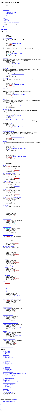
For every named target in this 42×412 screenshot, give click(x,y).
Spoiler (4, 165)
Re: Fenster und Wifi (16, 115)
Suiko (9, 54)
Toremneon (7, 228)
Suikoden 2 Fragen (7, 205)
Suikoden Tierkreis (7, 109)
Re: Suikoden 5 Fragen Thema (18, 105)
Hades (9, 75)
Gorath (6, 259)
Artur (15, 343)
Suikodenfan (10, 116)
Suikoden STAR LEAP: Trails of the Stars (12, 197)
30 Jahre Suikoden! (7, 219)
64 (6, 290)
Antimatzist (9, 44)
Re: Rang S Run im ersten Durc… (19, 94)
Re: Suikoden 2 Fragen (17, 63)
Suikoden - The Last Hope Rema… (19, 148)
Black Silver (16, 186)
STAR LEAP (6, 153)
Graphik (5, 331)
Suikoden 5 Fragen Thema (8, 246)
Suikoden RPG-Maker (14, 145)
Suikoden (4, 29)
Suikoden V (5, 99)
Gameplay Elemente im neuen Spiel (10, 323)
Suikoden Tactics (6, 88)
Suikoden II (5, 58)
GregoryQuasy (8, 275)
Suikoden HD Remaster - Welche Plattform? (12, 299)
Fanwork (5, 141)
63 (6, 288)
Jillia (7, 31)
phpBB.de (15, 399)
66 (6, 292)
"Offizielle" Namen (7, 181)
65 (6, 291)
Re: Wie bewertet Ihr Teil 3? (18, 74)
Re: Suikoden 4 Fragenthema (18, 84)
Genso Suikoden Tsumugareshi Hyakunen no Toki (13, 119)
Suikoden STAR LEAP (8, 235)
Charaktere (5, 273)
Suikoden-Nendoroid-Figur (18, 137)
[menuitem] (11, 12)
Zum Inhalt (3, 7)
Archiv (10, 123)
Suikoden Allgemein (7, 38)
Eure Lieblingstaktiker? (8, 315)
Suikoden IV (5, 78)
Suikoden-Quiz (6, 281)
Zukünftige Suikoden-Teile (8, 131)
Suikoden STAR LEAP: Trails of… (19, 156)
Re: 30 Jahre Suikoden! (17, 53)
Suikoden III (5, 68)
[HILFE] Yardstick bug (8, 265)
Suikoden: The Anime (16, 43)
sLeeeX (6, 267)
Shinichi (7, 206)
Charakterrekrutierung (7, 257)
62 (6, 287)
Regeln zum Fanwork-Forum (9, 173)
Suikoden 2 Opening (7, 227)
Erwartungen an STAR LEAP (9, 339)
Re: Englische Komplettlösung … (19, 126)
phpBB (7, 397)
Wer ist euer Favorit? (7, 307)
